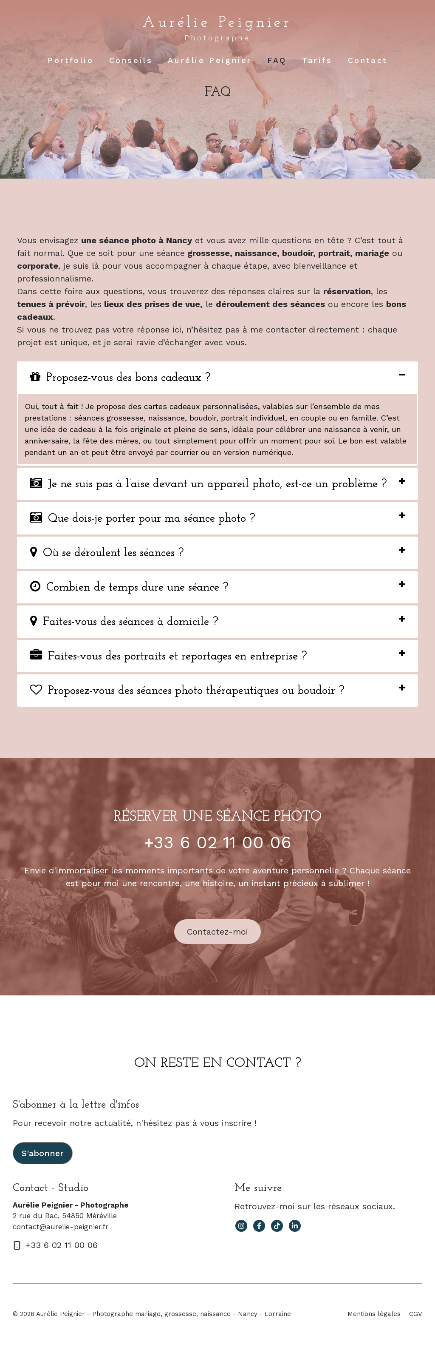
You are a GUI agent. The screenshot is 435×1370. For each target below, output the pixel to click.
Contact (367, 60)
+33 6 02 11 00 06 (217, 843)
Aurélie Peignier (217, 23)
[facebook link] (259, 1226)
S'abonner (43, 1153)
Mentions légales (374, 1314)
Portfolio (70, 60)
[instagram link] (241, 1226)
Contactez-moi (217, 932)
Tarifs (317, 60)
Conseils (131, 60)
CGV (415, 1314)
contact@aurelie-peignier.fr (60, 1226)
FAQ (277, 60)
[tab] (217, 377)
